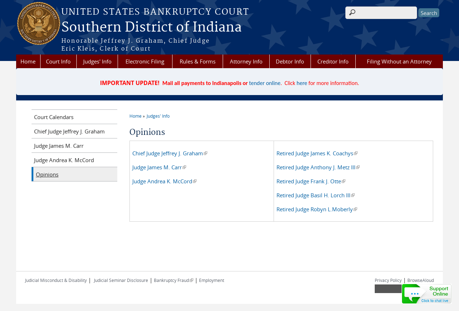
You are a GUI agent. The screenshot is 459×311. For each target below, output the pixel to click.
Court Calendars (54, 117)
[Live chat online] (427, 294)
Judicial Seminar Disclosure (121, 280)
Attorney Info (246, 61)
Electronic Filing (145, 61)
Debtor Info (290, 61)
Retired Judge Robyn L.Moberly (316, 209)
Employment (211, 280)
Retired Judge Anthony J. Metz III (318, 167)
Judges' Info (97, 61)
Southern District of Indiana (151, 27)
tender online (265, 83)
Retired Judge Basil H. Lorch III (315, 195)
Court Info (58, 61)
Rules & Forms (198, 61)
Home (28, 61)
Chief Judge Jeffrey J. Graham (169, 153)
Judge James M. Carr (159, 167)
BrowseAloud (420, 280)
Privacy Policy (388, 280)
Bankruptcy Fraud (173, 280)
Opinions (47, 174)
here (302, 83)
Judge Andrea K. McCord (164, 181)
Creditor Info (333, 61)
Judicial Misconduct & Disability (56, 280)
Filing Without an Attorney (399, 61)
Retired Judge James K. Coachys (317, 153)
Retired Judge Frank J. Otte (310, 181)
